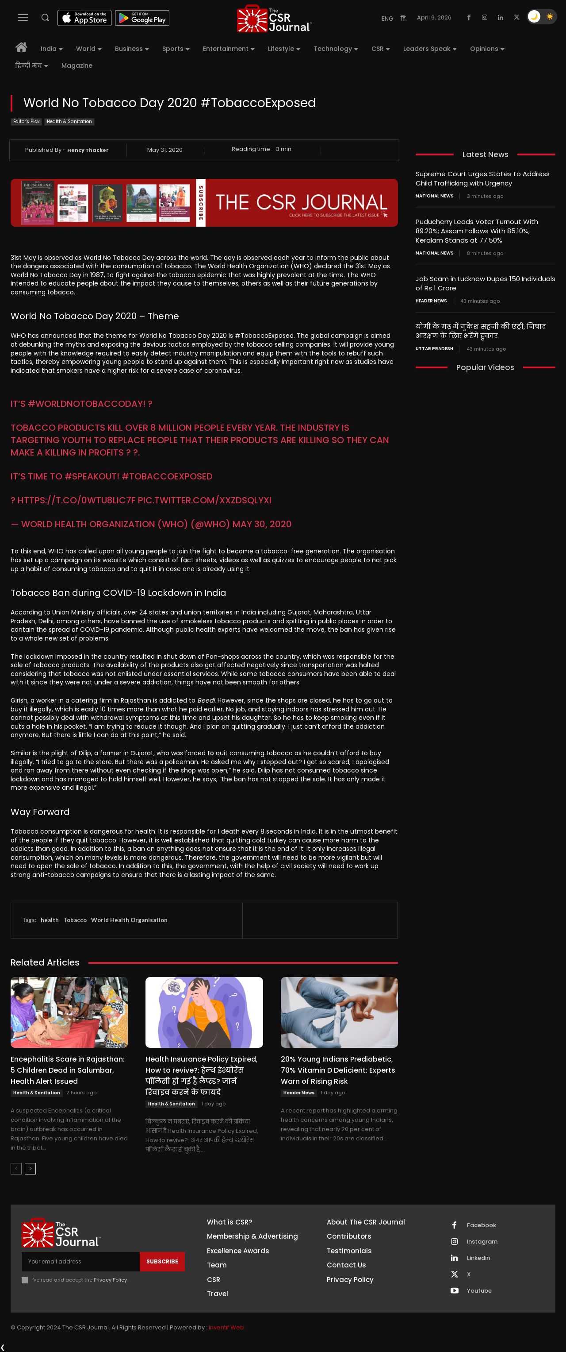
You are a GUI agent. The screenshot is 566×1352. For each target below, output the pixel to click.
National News (435, 196)
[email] (81, 1261)
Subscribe (162, 1261)
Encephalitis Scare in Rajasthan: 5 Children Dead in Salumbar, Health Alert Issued (68, 1070)
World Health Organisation (129, 919)
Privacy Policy (110, 1279)
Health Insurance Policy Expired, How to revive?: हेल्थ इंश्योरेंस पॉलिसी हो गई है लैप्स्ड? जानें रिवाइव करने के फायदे (201, 1075)
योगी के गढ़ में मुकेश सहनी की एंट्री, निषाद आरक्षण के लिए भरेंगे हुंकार (481, 331)
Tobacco (75, 919)
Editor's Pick (26, 122)
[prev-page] (16, 1168)
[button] (45, 17)
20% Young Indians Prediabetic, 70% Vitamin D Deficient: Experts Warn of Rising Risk (338, 1070)
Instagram (482, 1242)
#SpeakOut (91, 476)
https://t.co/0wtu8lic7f (77, 500)
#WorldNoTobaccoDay (85, 404)
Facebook (481, 1225)
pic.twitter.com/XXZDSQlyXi (205, 500)
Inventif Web (226, 1327)
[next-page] (30, 1168)
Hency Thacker (88, 150)
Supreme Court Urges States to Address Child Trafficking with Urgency (483, 178)
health (50, 919)
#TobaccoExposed (167, 476)
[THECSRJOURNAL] (274, 18)
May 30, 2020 (262, 524)
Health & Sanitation (69, 122)
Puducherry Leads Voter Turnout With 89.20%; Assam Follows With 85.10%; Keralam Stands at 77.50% (477, 231)
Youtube (479, 1291)
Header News (298, 1092)
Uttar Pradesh (434, 349)
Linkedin (478, 1258)
